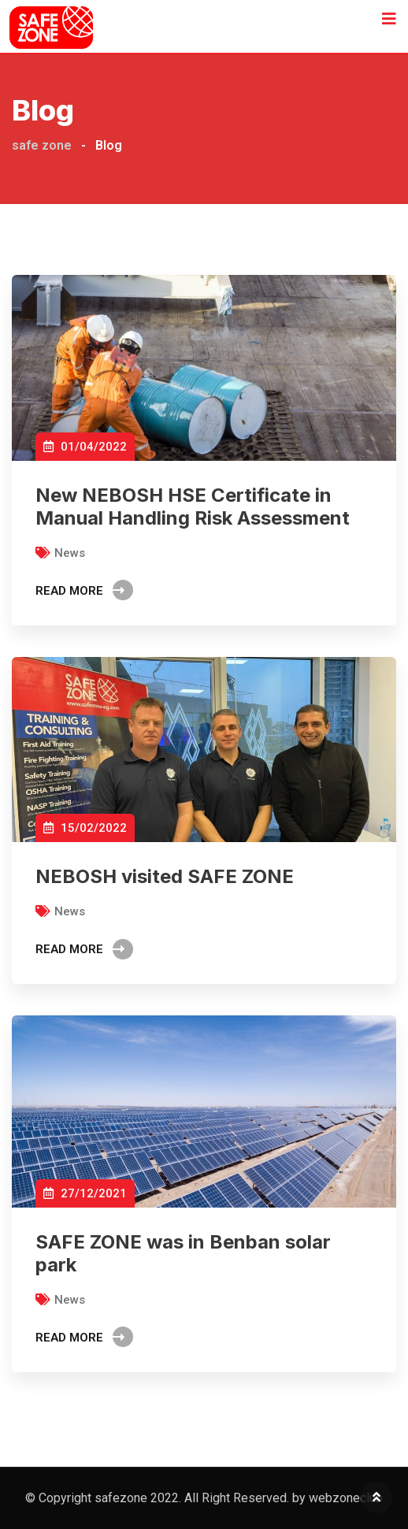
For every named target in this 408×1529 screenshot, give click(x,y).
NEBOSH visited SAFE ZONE (164, 876)
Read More (84, 591)
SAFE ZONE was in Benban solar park (183, 1253)
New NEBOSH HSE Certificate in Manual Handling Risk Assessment (192, 506)
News (69, 553)
